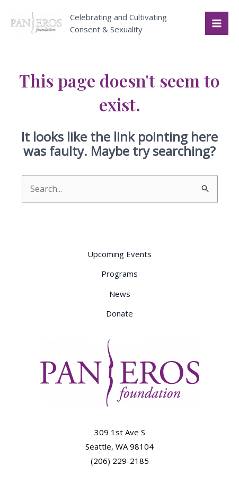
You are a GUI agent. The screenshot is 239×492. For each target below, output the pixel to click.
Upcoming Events (119, 254)
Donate (119, 313)
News (119, 293)
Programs (119, 273)
